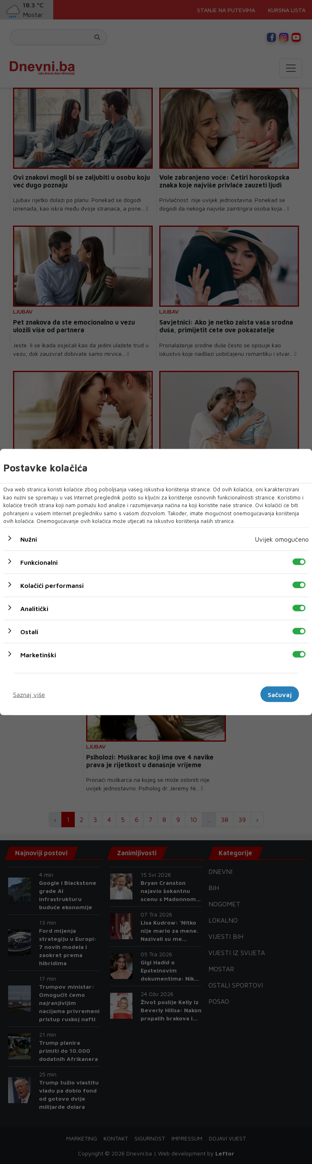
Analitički (34, 608)
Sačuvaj (280, 694)
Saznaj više (29, 694)
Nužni (28, 538)
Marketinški (38, 654)
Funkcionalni (39, 562)
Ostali (29, 631)
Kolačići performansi (52, 585)
